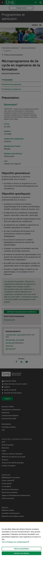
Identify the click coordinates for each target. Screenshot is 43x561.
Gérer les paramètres (21, 549)
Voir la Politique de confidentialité (14, 542)
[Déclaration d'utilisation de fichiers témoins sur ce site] (21, 541)
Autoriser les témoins (21, 553)
